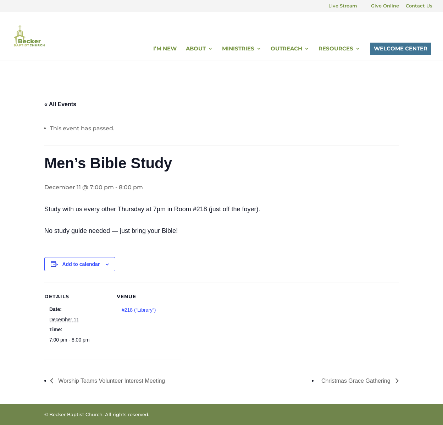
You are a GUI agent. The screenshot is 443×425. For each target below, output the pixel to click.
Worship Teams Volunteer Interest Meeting (111, 381)
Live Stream (342, 6)
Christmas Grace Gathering (356, 381)
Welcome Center (400, 48)
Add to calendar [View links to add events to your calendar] (81, 264)
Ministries (238, 49)
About (196, 49)
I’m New (165, 49)
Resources (336, 49)
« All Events (60, 104)
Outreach (286, 49)
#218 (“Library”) (139, 310)
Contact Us (419, 6)
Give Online (385, 6)
